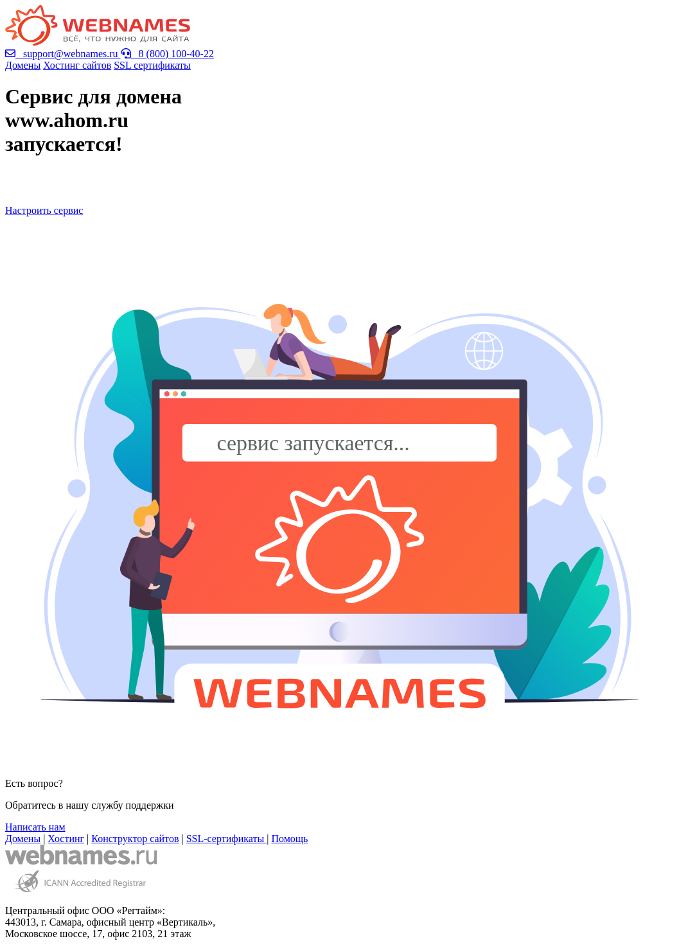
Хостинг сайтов (77, 65)
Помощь (289, 838)
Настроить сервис (44, 210)
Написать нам (35, 827)
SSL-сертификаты (226, 838)
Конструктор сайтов (135, 838)
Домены (22, 65)
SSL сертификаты (152, 65)
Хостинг (66, 838)
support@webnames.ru (63, 53)
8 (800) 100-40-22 (167, 53)
